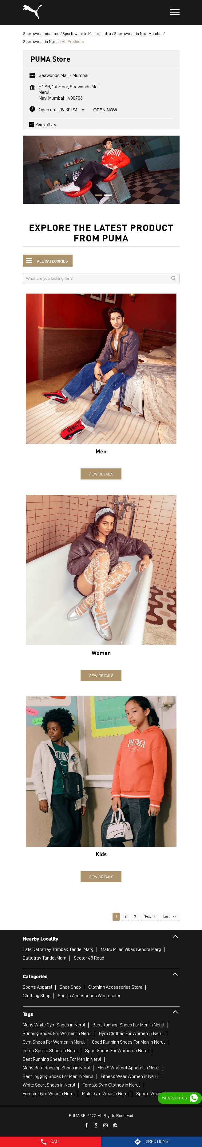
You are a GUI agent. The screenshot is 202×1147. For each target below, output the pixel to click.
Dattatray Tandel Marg (44, 958)
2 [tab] (105, 196)
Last (166, 916)
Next (147, 916)
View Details (101, 474)
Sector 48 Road (89, 958)
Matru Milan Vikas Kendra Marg (131, 949)
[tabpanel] (101, 166)
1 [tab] (96, 196)
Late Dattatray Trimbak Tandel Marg (58, 949)
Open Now (105, 109)
